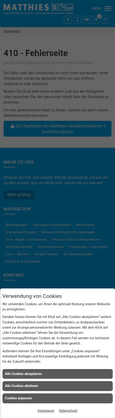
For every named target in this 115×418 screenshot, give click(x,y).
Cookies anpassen (18, 398)
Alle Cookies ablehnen (21, 386)
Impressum (46, 411)
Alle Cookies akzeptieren (23, 374)
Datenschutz (68, 411)
